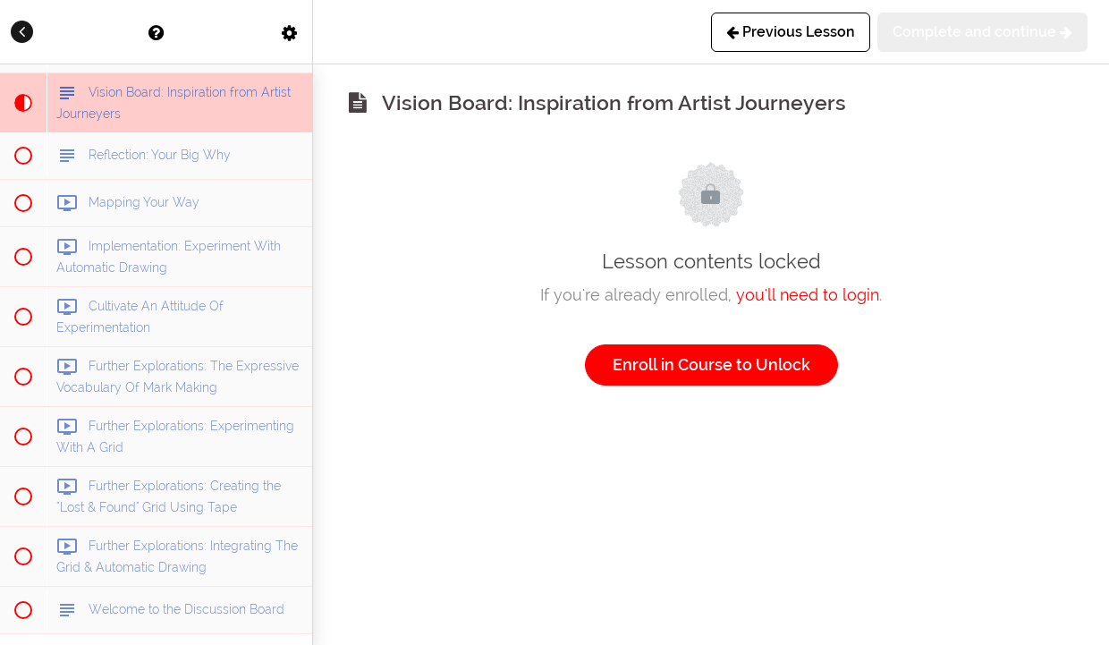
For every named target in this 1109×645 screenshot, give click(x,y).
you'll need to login (807, 294)
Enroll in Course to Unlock (711, 364)
